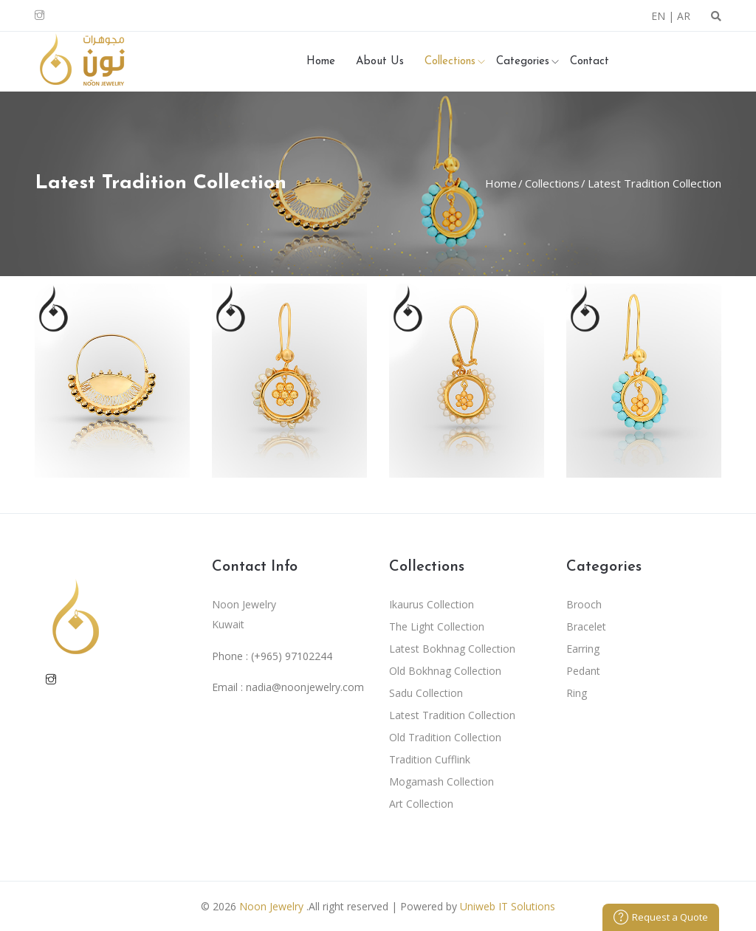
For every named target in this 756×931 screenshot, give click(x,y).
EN (658, 16)
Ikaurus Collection (431, 604)
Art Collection (421, 804)
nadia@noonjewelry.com (305, 687)
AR (683, 16)
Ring (576, 693)
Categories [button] (522, 61)
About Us (380, 61)
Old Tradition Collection (445, 737)
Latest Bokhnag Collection (452, 649)
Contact (589, 61)
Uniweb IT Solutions (507, 906)
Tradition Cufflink (429, 759)
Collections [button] (450, 61)
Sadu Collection (426, 693)
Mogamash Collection (441, 781)
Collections (551, 183)
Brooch (584, 604)
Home (320, 61)
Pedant (583, 671)
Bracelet (586, 626)
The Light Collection (436, 626)
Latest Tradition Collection (653, 183)
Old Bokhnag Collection (445, 671)
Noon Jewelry (271, 906)
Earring (582, 649)
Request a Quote (661, 917)
